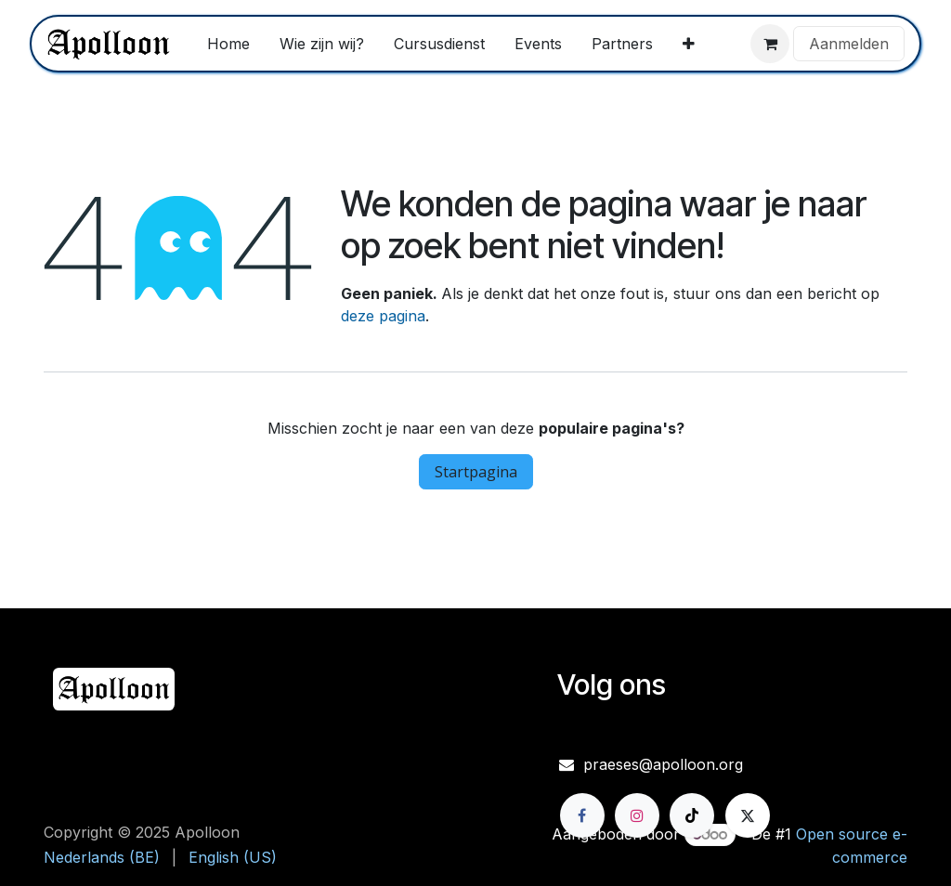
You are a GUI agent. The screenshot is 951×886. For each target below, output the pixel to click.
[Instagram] (637, 815)
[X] (747, 815)
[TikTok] (692, 815)
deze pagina (383, 315)
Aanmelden (849, 43)
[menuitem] (228, 43)
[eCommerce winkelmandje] (769, 43)
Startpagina (476, 472)
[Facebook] (582, 815)
